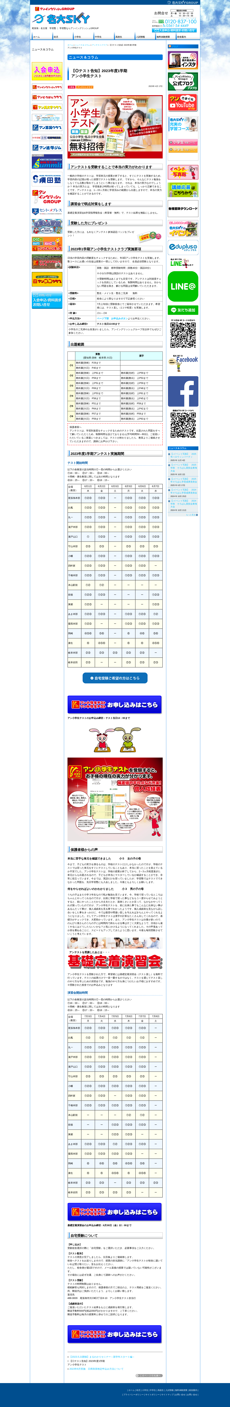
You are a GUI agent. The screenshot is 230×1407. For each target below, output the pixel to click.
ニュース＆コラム (43, 49)
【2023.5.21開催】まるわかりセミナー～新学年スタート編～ (102, 1356)
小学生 (77, 37)
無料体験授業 (163, 37)
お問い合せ (180, 1394)
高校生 (118, 37)
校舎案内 (181, 37)
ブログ (175, 46)
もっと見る (190, 515)
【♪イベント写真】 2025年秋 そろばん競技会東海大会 (184, 468)
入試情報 (140, 37)
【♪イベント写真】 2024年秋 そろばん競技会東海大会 (184, 504)
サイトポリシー (152, 1394)
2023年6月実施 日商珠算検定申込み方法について (96, 1368)
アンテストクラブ (99, 45)
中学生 (98, 37)
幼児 (56, 37)
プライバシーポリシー (133, 1394)
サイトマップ (167, 1394)
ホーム (36, 37)
